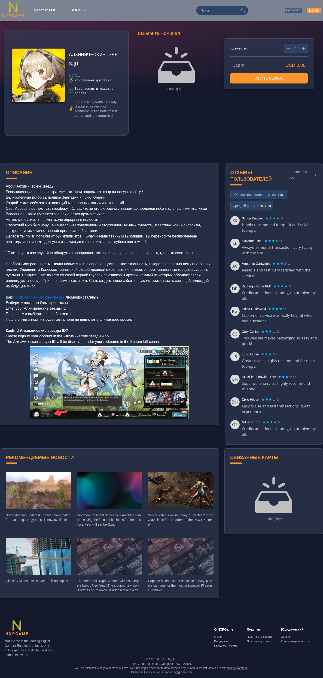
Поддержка (221, 641)
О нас (218, 636)
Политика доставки (259, 641)
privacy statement (237, 668)
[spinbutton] (296, 48)
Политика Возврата (259, 636)
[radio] (267, 218)
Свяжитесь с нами (226, 646)
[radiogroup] (274, 218)
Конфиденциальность (295, 641)
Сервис (285, 636)
